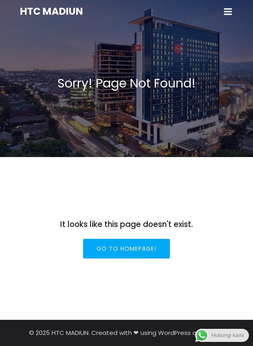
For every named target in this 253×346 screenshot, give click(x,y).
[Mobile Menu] (228, 12)
